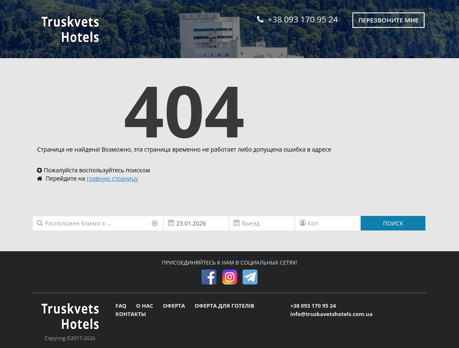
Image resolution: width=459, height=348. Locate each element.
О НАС (145, 305)
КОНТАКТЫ (131, 314)
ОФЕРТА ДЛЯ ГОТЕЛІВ (224, 305)
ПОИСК (393, 223)
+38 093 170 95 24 (297, 19)
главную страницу (112, 178)
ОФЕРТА (175, 305)
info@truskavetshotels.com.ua (331, 314)
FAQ (122, 305)
